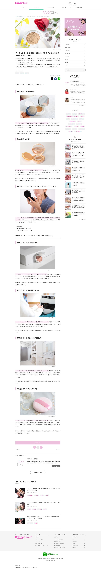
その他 (66, 65)
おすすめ (74, 113)
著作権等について (54, 558)
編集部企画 (81, 113)
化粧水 (82, 126)
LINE (74, 543)
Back (17, 450)
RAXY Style (36, 7)
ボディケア (67, 53)
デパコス (68, 128)
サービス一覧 (17, 567)
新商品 (36, 523)
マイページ (37, 541)
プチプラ (79, 123)
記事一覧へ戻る (38, 472)
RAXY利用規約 (57, 545)
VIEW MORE (82, 105)
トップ (22, 7)
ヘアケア (67, 56)
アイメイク (21, 71)
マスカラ (42, 495)
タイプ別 (70, 131)
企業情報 (40, 558)
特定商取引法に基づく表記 (59, 547)
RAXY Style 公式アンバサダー (72, 116)
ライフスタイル (78, 131)
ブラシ (45, 509)
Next (58, 450)
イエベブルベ (68, 126)
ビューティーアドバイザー (40, 545)
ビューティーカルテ (39, 543)
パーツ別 (34, 509)
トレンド (81, 118)
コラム (66, 62)
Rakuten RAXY (21, 3)
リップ (79, 121)
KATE (47, 495)
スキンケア (67, 44)
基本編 (22, 72)
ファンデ (26, 72)
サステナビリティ (34, 567)
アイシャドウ (30, 523)
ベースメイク (68, 47)
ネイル (66, 59)
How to (17, 72)
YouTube (74, 547)
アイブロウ (36, 495)
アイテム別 (40, 509)
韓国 (68, 118)
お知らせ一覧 (56, 537)
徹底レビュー (30, 495)
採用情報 (61, 558)
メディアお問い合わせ (58, 539)
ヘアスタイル (71, 123)
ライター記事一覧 (56, 466)
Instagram (75, 541)
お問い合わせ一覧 (26, 567)
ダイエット (82, 128)
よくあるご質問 (78, 7)
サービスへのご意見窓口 (59, 543)
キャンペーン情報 (50, 7)
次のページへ (38, 443)
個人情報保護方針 (46, 558)
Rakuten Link (75, 545)
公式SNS (64, 7)
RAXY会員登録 (76, 537)
